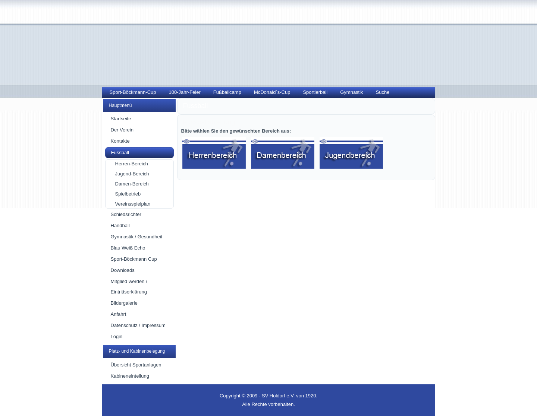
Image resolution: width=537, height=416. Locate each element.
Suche (383, 92)
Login (117, 336)
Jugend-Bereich (132, 174)
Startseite (121, 118)
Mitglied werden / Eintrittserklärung (129, 287)
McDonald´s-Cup (272, 92)
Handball (120, 225)
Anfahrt (118, 314)
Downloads (123, 270)
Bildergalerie (124, 303)
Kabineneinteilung (130, 376)
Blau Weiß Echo (128, 248)
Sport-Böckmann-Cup (133, 92)
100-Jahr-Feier (185, 92)
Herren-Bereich (131, 163)
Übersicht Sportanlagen (136, 365)
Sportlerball (315, 92)
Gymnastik (351, 92)
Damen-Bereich (132, 184)
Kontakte (120, 141)
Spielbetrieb (128, 194)
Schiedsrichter (126, 214)
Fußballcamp (227, 92)
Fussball (120, 152)
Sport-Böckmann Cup (134, 259)
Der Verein (122, 130)
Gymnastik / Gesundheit (137, 236)
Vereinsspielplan (133, 204)
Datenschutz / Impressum (138, 325)
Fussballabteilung (209, 122)
